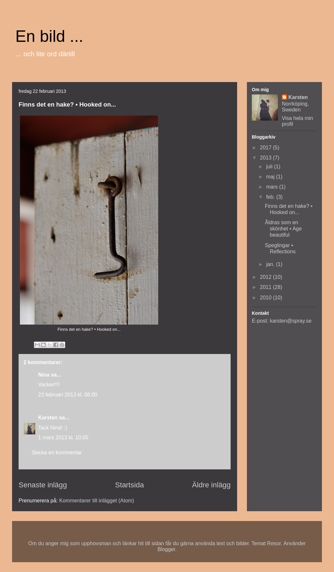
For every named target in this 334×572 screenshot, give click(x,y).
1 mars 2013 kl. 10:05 (63, 437)
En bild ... (49, 36)
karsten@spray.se (290, 321)
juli (270, 166)
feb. (271, 197)
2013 (266, 157)
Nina (44, 375)
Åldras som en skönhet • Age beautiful (283, 229)
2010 (266, 297)
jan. (271, 264)
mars (272, 187)
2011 (266, 287)
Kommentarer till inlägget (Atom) (96, 500)
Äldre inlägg (211, 485)
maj (271, 176)
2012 (266, 277)
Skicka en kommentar (57, 452)
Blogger (166, 549)
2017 (266, 147)
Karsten (48, 417)
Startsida (129, 485)
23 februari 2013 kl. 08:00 (67, 394)
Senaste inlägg (43, 485)
